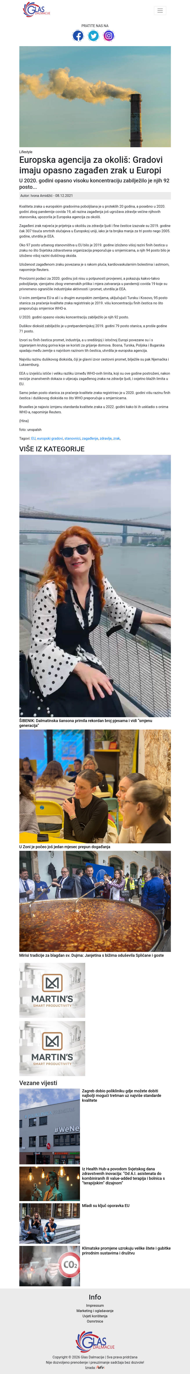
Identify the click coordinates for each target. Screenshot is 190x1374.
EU (33, 438)
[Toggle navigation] (160, 10)
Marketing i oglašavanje (94, 1311)
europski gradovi (50, 438)
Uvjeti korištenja (95, 1316)
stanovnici (72, 438)
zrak (116, 438)
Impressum (95, 1305)
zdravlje (106, 438)
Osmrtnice (95, 1321)
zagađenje (90, 438)
